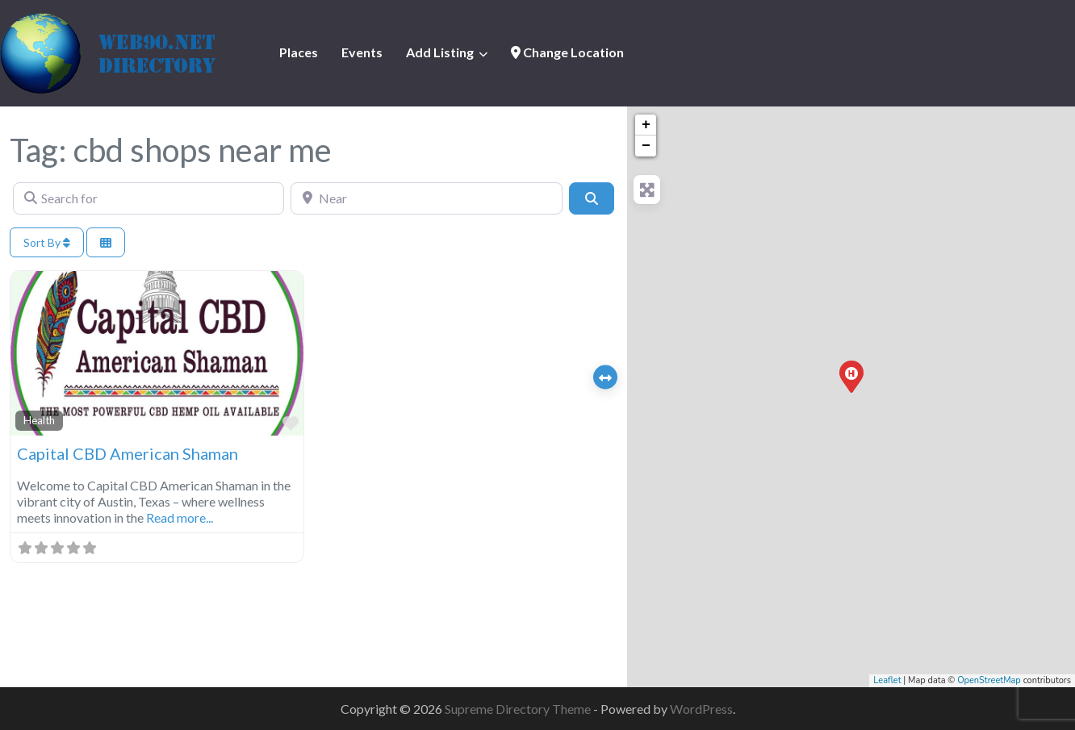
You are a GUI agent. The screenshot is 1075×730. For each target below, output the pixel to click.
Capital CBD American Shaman (127, 453)
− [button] (646, 146)
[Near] (426, 198)
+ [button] (646, 125)
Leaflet (887, 680)
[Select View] (105, 242)
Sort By (46, 242)
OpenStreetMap (989, 680)
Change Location (567, 52)
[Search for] (148, 198)
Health (39, 420)
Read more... (179, 517)
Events (362, 52)
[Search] (591, 198)
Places (298, 52)
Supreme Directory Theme (519, 708)
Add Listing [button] (440, 52)
